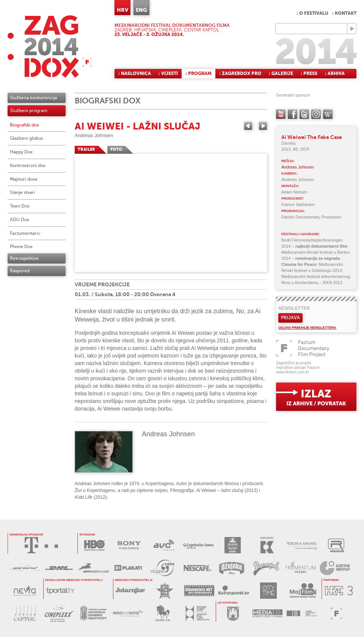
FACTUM (336, 613)
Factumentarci (25, 233)
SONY (129, 545)
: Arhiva (335, 73)
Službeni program (28, 110)
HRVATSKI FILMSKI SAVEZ (197, 613)
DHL (59, 567)
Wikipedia (328, 114)
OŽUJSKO (231, 567)
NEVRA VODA (24, 590)
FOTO (116, 149)
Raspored (20, 270)
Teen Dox (20, 206)
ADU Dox (19, 219)
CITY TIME (268, 590)
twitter (304, 114)
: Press (309, 73)
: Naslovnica (134, 73)
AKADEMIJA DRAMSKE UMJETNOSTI (93, 613)
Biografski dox (24, 125)
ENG (141, 10)
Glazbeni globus (26, 138)
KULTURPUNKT (233, 590)
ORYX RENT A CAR (93, 567)
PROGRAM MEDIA (267, 613)
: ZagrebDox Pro (240, 73)
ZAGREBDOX (50, 46)
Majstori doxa (23, 179)
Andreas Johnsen (94, 135)
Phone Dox (21, 246)
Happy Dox (21, 152)
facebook (292, 114)
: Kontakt (344, 13)
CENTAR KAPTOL (24, 613)
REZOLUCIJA (336, 545)
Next (263, 126)
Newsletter (294, 308)
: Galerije (281, 73)
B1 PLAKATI (128, 567)
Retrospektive (24, 258)
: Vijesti (168, 73)
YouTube (281, 114)
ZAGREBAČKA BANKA (198, 545)
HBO (94, 545)
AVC (163, 545)
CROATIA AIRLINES (301, 545)
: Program (198, 73)
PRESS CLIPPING (162, 567)
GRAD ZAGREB (233, 613)
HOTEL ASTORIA (232, 545)
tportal (60, 590)
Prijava (290, 317)
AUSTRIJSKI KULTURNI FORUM (24, 567)
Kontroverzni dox (28, 165)
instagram (316, 114)
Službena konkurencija (33, 97)
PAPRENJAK (266, 567)
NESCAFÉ (197, 567)
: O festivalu (312, 13)
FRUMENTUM (300, 567)
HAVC (302, 613)
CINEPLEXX (59, 613)
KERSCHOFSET (267, 545)
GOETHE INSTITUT (335, 567)
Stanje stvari (22, 192)
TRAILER (86, 149)
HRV (122, 10)
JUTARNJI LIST (130, 590)
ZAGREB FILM (162, 613)
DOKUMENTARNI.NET (199, 590)
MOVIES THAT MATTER (128, 613)
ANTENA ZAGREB (164, 590)
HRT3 (338, 590)
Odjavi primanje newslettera (307, 327)
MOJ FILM (302, 590)
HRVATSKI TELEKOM (41, 545)
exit (316, 397)
